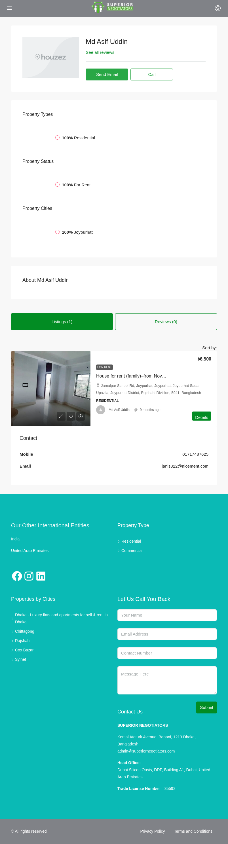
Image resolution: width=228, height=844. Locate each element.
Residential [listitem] (129, 541)
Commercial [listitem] (130, 550)
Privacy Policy (152, 831)
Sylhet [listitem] (18, 659)
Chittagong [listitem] (22, 631)
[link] (50, 388)
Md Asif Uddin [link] (119, 410)
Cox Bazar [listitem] (22, 650)
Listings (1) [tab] (62, 321)
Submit (206, 707)
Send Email (107, 74)
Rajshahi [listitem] (20, 640)
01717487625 (195, 454)
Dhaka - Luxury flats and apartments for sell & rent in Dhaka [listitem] (59, 618)
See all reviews (100, 52)
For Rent (104, 367)
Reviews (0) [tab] (166, 321)
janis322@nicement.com (185, 466)
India (15, 539)
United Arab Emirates (29, 550)
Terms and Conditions (193, 831)
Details (201, 417)
